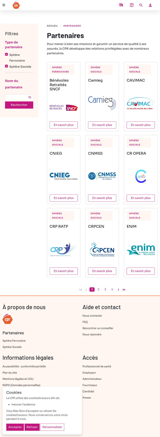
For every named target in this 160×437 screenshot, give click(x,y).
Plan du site (10, 372)
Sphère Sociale (96, 69)
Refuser (32, 427)
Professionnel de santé (97, 366)
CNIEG (56, 153)
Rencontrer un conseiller (98, 328)
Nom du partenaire (13, 84)
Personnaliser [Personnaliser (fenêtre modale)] (52, 427)
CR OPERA (136, 153)
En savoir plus (64, 125)
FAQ (85, 322)
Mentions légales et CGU (18, 379)
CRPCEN (96, 226)
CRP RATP (59, 226)
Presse (87, 397)
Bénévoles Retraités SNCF (59, 84)
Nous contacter (92, 315)
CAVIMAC (136, 80)
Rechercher (19, 105)
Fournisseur (90, 385)
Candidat (88, 391)
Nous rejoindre (92, 334)
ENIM (132, 226)
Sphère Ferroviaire (60, 69)
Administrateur (92, 379)
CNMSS (95, 153)
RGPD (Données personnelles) (21, 385)
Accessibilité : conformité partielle (24, 366)
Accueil (52, 25)
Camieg (95, 80)
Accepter (15, 427)
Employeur (89, 372)
